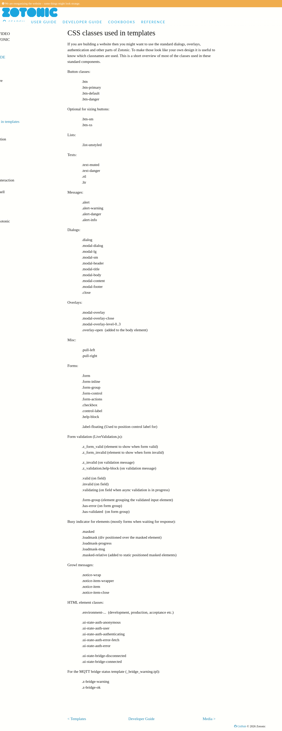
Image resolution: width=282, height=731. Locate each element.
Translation (15, 151)
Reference (153, 22)
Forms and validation (23, 139)
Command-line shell (22, 192)
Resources (15, 110)
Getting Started (18, 69)
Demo (9, 45)
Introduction (16, 63)
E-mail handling (19, 186)
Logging (13, 198)
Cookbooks (121, 22)
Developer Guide (82, 22)
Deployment (16, 209)
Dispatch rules (18, 104)
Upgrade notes (18, 233)
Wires (11, 157)
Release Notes (18, 227)
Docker (12, 75)
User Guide (44, 22)
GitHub (240, 726)
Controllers (15, 98)
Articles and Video (23, 34)
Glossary (13, 250)
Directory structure (21, 81)
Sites (10, 86)
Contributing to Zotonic (25, 221)
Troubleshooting (19, 215)
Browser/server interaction (27, 180)
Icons (11, 133)
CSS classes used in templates (30, 122)
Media (12, 127)
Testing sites (16, 204)
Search (14, 22)
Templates (15, 116)
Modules (13, 168)
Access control (18, 163)
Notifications (17, 174)
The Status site (18, 92)
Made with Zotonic (23, 39)
